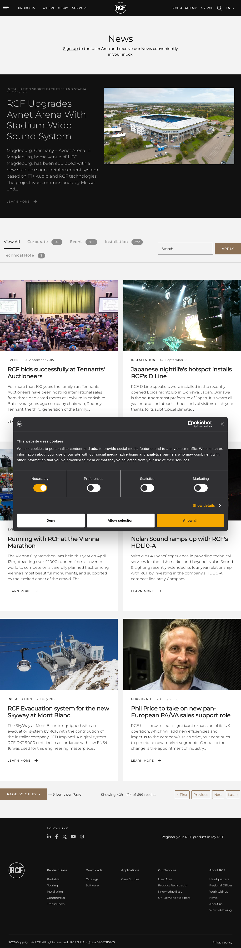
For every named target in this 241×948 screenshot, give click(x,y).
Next (218, 789)
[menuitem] (55, 8)
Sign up (70, 48)
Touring (52, 879)
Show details (204, 505)
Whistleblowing (220, 903)
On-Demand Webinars (174, 891)
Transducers (56, 897)
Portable (53, 873)
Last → (233, 789)
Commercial (56, 891)
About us (215, 897)
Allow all (190, 520)
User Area (165, 873)
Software (92, 879)
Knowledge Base (170, 885)
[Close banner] (222, 424)
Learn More (18, 201)
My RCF (207, 8)
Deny (50, 520)
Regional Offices (220, 879)
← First (182, 789)
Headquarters (219, 873)
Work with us (218, 885)
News (213, 891)
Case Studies (130, 873)
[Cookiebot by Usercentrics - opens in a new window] (191, 424)
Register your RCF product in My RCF (192, 830)
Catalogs (92, 873)
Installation (55, 885)
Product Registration (173, 879)
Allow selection (120, 520)
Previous (201, 789)
